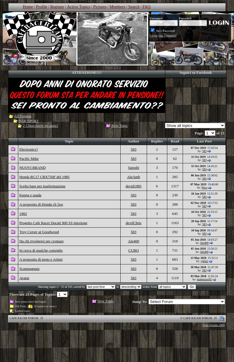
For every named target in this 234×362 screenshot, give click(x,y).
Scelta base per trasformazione (42, 186)
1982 (23, 213)
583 (134, 149)
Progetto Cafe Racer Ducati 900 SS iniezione (53, 223)
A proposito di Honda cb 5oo (41, 204)
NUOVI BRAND (32, 167)
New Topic (119, 125)
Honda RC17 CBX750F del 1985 (44, 177)
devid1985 (134, 186)
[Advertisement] (117, 346)
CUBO (133, 250)
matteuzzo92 (204, 279)
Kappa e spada (30, 195)
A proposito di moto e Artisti (41, 259)
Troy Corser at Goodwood (39, 232)
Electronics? (28, 149)
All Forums (22, 116)
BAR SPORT (29, 121)
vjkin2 (204, 261)
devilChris (134, 223)
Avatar (24, 278)
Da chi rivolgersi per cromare (41, 241)
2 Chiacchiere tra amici (40, 125)
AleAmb (133, 177)
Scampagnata (29, 268)
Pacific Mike (29, 158)
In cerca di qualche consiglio (41, 250)
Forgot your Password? (163, 35)
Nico (204, 187)
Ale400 (133, 241)
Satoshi (133, 167)
